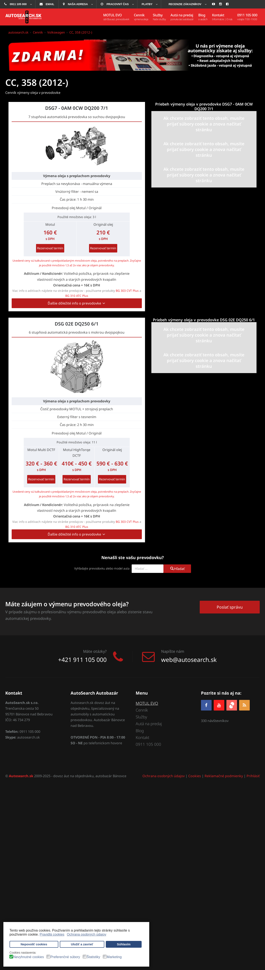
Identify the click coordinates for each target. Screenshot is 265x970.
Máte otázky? (95, 651)
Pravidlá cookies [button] (52, 934)
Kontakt (142, 737)
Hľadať (177, 568)
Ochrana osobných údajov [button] (86, 934)
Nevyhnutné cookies (28, 957)
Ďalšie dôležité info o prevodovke (77, 303)
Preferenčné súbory (65, 957)
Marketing (114, 957)
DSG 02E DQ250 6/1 (77, 323)
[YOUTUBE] (219, 705)
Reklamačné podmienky (224, 776)
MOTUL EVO (147, 703)
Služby (141, 717)
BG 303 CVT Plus (127, 291)
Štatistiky (93, 957)
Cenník (142, 710)
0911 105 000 (148, 744)
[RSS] (244, 705)
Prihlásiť (253, 776)
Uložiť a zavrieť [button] (82, 944)
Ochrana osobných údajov (163, 776)
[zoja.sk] (231, 705)
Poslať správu (230, 607)
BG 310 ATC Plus (76, 296)
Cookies (194, 776)
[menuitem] (17, 4)
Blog (140, 730)
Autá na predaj (149, 724)
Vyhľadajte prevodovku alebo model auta (102, 568)
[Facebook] (206, 705)
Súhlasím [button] (124, 944)
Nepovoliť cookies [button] (34, 944)
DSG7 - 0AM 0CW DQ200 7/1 (76, 108)
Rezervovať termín (50, 248)
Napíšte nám (172, 651)
